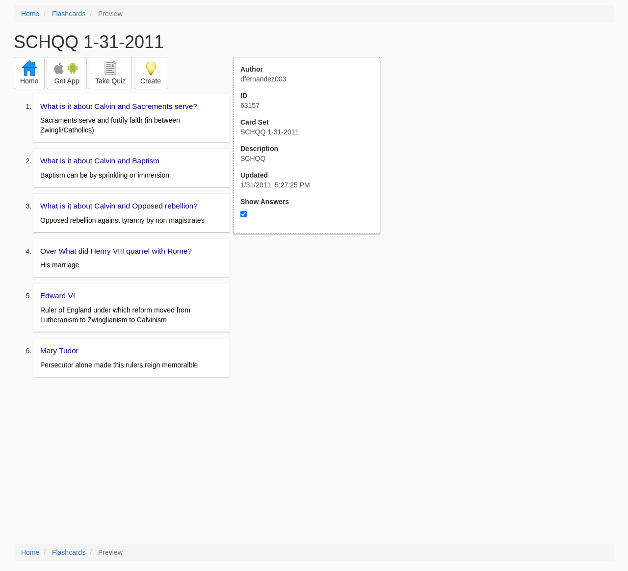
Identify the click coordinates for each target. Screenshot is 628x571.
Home (30, 14)
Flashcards (68, 14)
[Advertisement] (312, 330)
